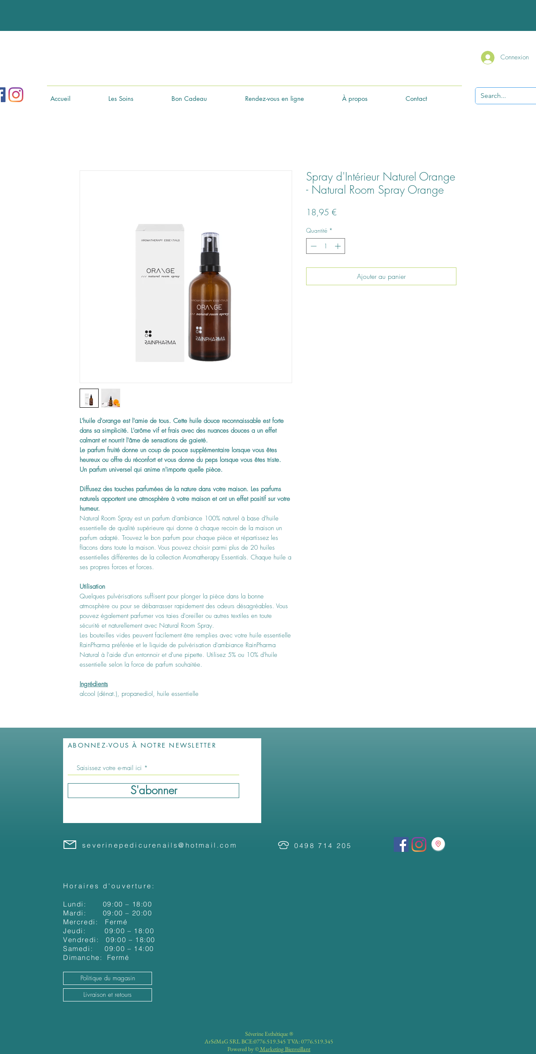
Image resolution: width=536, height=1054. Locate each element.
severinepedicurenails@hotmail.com (159, 845)
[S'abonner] (153, 790)
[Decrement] (312, 246)
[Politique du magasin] (107, 978)
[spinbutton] (325, 246)
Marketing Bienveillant (284, 1049)
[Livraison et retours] (107, 994)
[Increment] (338, 246)
